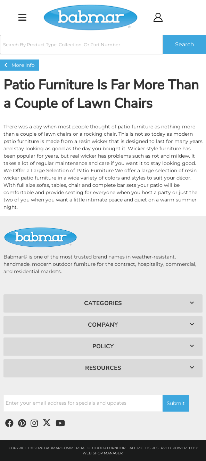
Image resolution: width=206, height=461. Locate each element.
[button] (103, 44)
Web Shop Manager (103, 453)
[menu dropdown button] (22, 17)
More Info (19, 65)
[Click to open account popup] (158, 17)
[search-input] (81, 44)
